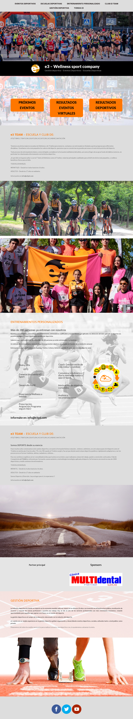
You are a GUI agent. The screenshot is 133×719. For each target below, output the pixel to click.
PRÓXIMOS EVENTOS (27, 105)
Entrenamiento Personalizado (83, 4)
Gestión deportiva (59, 8)
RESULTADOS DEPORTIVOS (106, 105)
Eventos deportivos (25, 4)
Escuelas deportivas (51, 4)
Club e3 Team (111, 4)
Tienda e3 (79, 8)
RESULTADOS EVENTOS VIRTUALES (66, 107)
